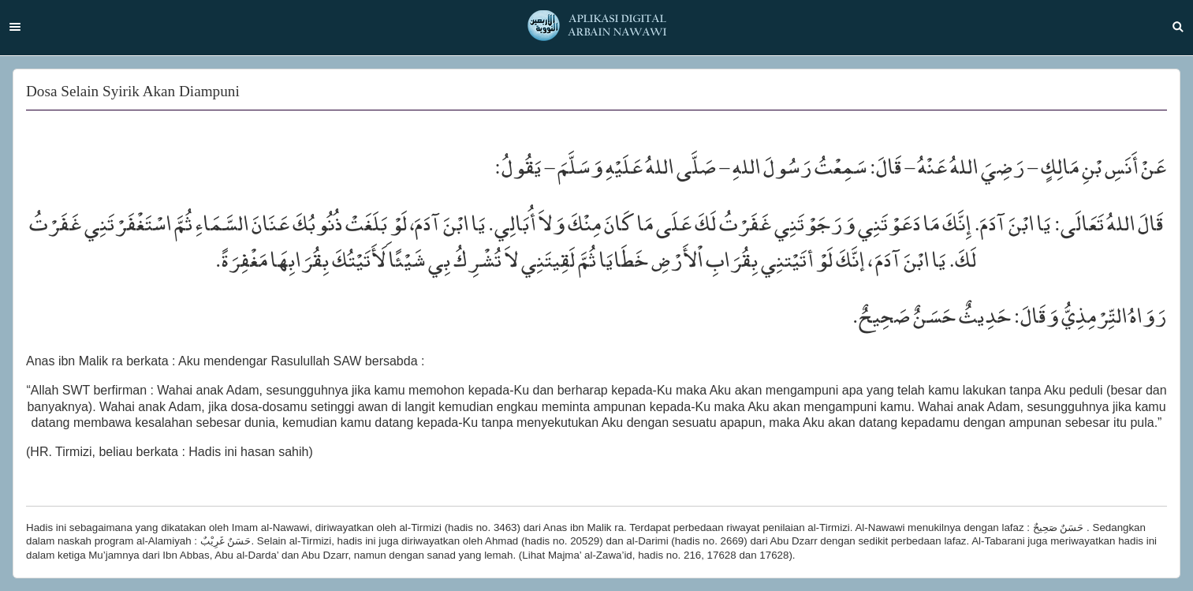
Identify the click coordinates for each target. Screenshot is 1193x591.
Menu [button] (15, 27)
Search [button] (1178, 27)
